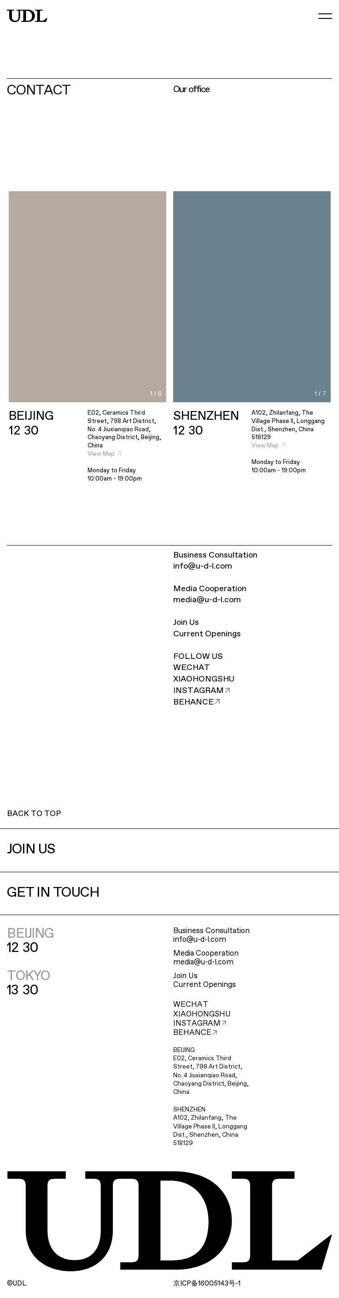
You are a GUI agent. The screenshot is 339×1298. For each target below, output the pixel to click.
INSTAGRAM (201, 691)
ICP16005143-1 (206, 1283)
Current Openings (207, 634)
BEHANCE (196, 702)
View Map (105, 454)
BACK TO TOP (34, 814)
